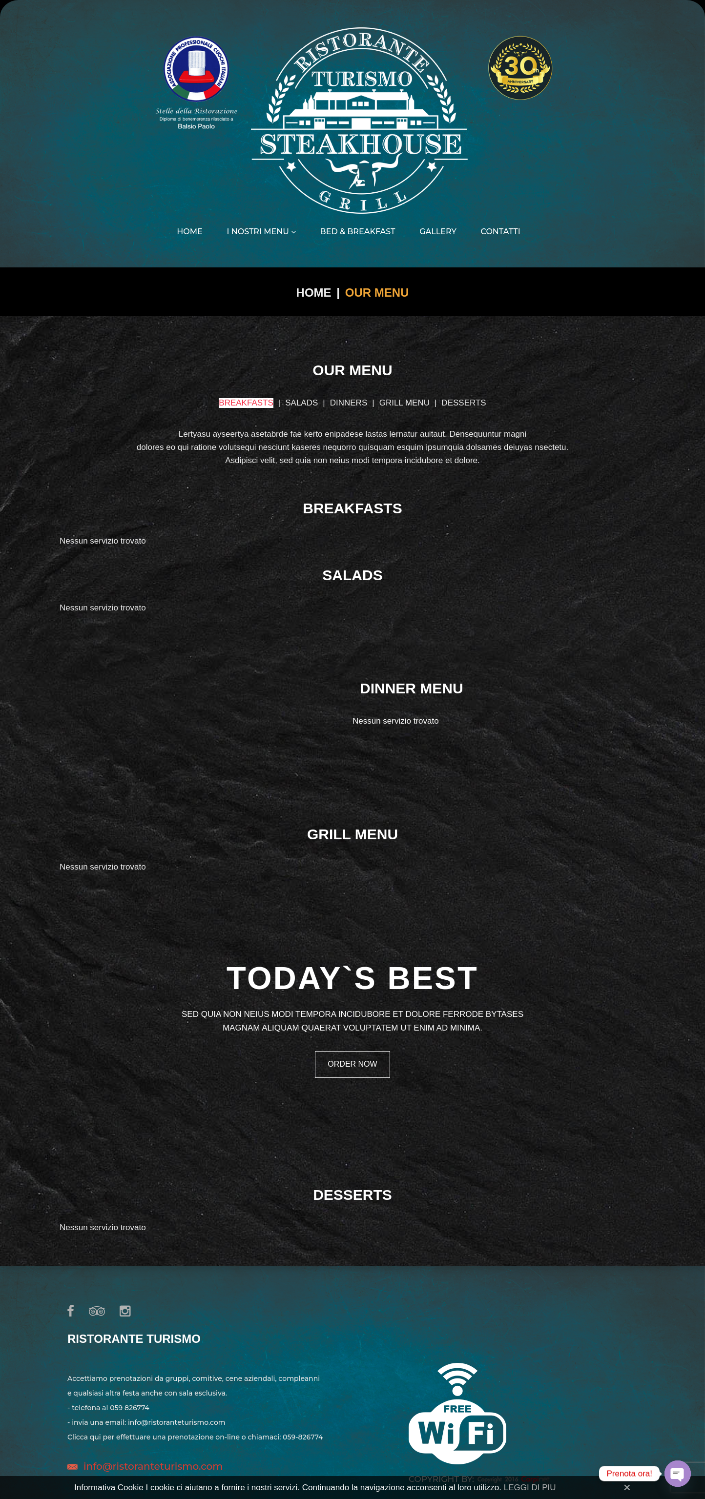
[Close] (627, 1487)
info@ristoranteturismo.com (153, 1466)
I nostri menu (261, 232)
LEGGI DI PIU (530, 1487)
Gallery (437, 232)
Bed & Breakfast (357, 232)
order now (352, 1064)
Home (189, 232)
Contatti (500, 232)
